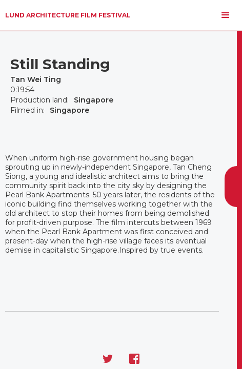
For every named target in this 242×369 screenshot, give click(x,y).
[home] (68, 15)
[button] (225, 15)
